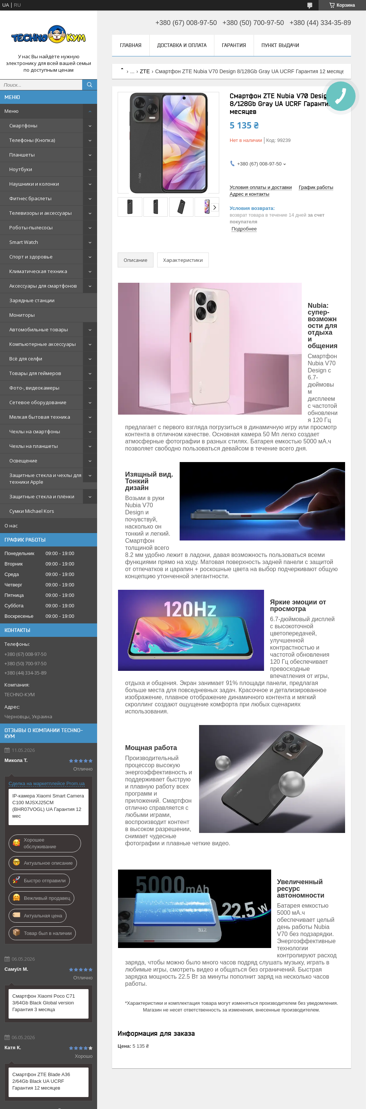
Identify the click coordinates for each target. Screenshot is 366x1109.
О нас (11, 525)
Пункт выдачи (280, 45)
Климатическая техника (38, 271)
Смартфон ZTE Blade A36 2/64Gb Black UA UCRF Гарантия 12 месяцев (41, 1081)
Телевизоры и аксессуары (40, 213)
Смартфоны (23, 125)
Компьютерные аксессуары (42, 344)
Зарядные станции (32, 300)
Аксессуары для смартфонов (43, 285)
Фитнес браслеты (30, 198)
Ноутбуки (20, 169)
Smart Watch (23, 242)
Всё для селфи (25, 358)
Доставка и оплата (182, 45)
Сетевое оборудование (37, 402)
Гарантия (234, 45)
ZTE (145, 71)
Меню (11, 111)
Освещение (23, 460)
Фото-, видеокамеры (34, 387)
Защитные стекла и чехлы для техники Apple (45, 478)
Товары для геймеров (35, 373)
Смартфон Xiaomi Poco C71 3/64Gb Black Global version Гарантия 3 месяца (43, 1002)
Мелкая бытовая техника (39, 416)
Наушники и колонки (34, 183)
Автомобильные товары (38, 329)
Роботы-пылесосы (31, 227)
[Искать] (89, 84)
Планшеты (22, 154)
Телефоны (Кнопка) (32, 140)
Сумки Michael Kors (31, 511)
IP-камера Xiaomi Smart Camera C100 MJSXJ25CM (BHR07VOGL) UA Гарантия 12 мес (48, 806)
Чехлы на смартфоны (34, 431)
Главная (131, 45)
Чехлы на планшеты (33, 446)
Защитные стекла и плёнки (41, 496)
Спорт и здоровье (31, 256)
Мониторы (22, 315)
